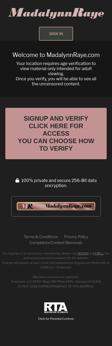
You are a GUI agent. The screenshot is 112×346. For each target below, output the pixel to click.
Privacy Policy (76, 236)
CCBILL (98, 253)
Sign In (56, 34)
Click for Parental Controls (56, 311)
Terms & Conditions (41, 236)
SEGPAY (83, 253)
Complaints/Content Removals (56, 242)
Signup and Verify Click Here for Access (56, 133)
